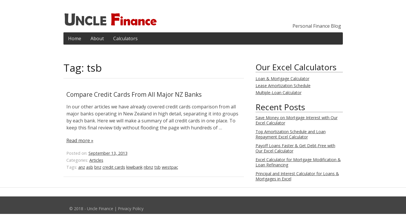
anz (81, 167)
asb (89, 167)
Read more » (79, 140)
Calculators (125, 38)
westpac (170, 167)
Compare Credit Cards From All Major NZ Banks (134, 94)
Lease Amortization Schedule (283, 85)
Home (74, 38)
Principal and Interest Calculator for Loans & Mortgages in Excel (297, 176)
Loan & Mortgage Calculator (282, 78)
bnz (97, 167)
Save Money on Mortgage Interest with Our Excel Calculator (297, 120)
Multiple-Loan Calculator (279, 92)
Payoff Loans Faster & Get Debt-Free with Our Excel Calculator (295, 148)
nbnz (148, 167)
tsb (157, 167)
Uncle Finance (100, 208)
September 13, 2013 (107, 153)
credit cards (113, 167)
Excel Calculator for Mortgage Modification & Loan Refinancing (298, 162)
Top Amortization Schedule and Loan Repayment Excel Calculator (291, 134)
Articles (96, 160)
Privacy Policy (130, 208)
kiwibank (134, 167)
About (97, 38)
